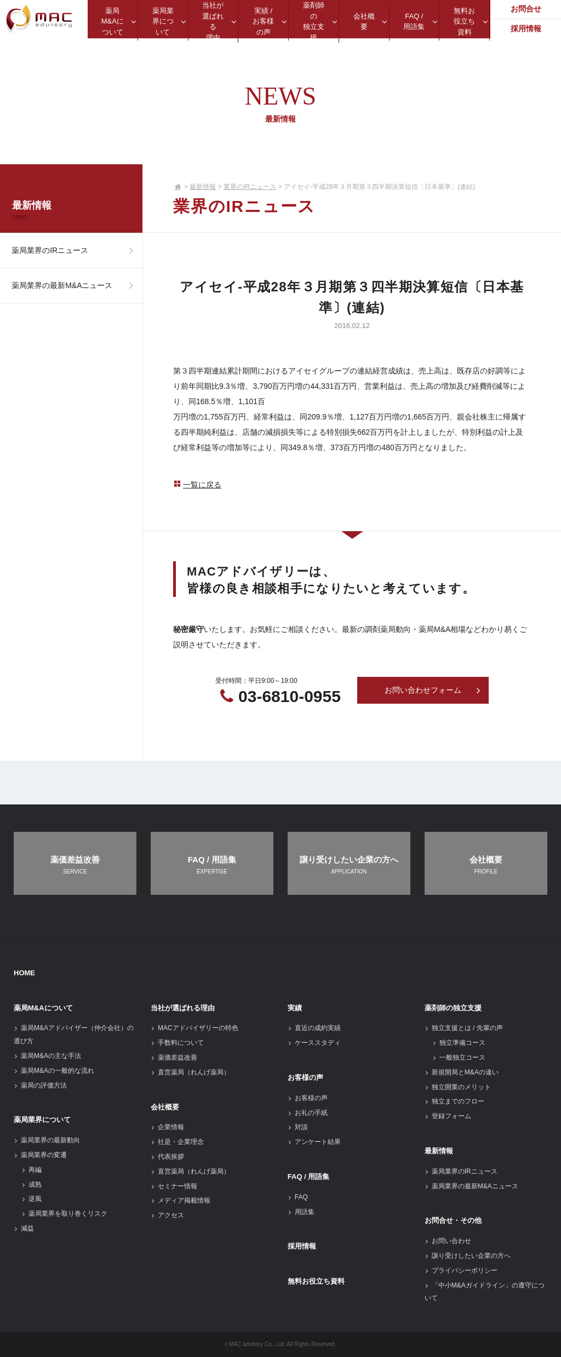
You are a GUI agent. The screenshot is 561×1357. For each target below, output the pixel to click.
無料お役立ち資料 (316, 1281)
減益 (24, 1228)
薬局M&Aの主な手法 (47, 1056)
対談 (298, 1127)
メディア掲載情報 (180, 1200)
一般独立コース (458, 1057)
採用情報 (302, 1246)
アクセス (167, 1215)
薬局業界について (42, 1120)
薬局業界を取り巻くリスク (64, 1213)
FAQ (298, 1197)
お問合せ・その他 (453, 1220)
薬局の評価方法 (40, 1085)
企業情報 (167, 1127)
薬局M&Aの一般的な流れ (54, 1070)
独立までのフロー (454, 1101)
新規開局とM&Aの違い (462, 1072)
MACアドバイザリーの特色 (194, 1028)
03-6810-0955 (289, 696)
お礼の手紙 (308, 1113)
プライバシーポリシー (461, 1270)
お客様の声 (305, 1077)
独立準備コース (458, 1042)
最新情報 (203, 187)
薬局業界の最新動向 (47, 1140)
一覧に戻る (197, 484)
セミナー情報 (174, 1186)
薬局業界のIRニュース (75, 252)
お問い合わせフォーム (433, 690)
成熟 (31, 1184)
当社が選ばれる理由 (183, 1008)
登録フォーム (448, 1116)
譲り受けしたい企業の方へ (468, 1256)
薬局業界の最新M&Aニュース (75, 291)
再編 (31, 1170)
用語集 (301, 1212)
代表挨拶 (167, 1156)
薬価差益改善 (174, 1057)
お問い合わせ (448, 1241)
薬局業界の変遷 (40, 1155)
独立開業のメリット (458, 1087)
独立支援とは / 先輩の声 (464, 1028)
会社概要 (165, 1107)
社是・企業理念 (177, 1142)
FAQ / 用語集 (309, 1176)
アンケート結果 (314, 1142)
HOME (24, 973)
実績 (295, 1008)
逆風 (31, 1199)
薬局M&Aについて (43, 1008)
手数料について (177, 1042)
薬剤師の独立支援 (453, 1008)
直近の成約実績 (314, 1028)
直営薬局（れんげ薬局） (190, 1072)
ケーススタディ (314, 1042)
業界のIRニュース (250, 187)
